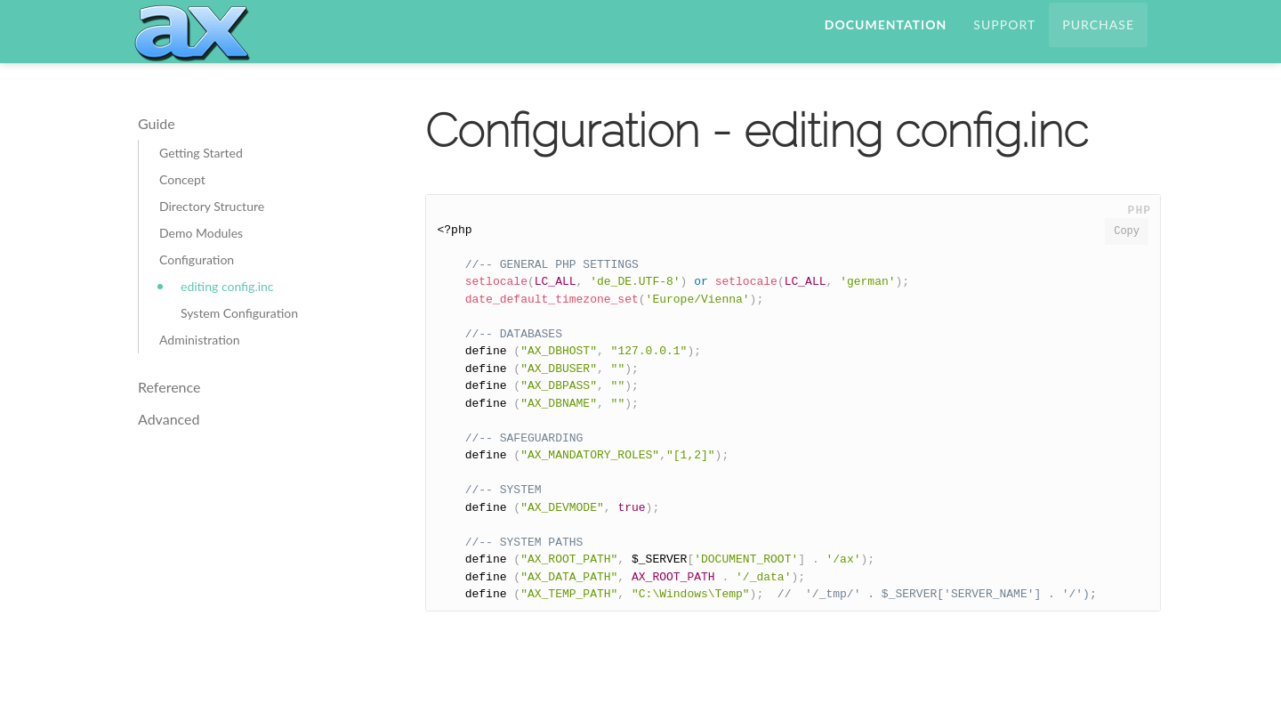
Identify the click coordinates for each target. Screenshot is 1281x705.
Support (1004, 39)
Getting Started (201, 183)
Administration (199, 370)
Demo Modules (201, 263)
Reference (169, 417)
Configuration (196, 290)
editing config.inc (227, 317)
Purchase (1098, 39)
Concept (182, 210)
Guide (156, 154)
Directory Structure (211, 237)
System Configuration (239, 344)
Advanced (168, 450)
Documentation (886, 39)
